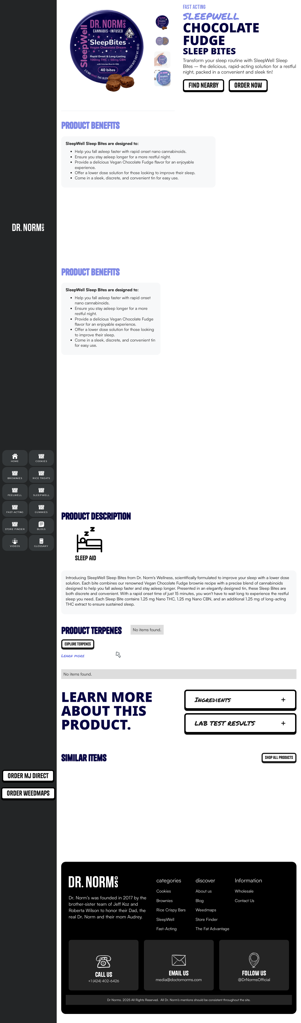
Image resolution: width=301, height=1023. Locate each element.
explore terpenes (78, 644)
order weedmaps (28, 793)
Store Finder (207, 919)
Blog (200, 900)
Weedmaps (206, 909)
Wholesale (244, 890)
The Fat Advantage (212, 928)
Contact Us (244, 900)
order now (248, 85)
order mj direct (28, 775)
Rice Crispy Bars (171, 909)
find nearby (203, 85)
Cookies (163, 890)
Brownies (164, 900)
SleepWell (165, 919)
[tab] (162, 22)
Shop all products (279, 757)
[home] (28, 227)
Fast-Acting (166, 928)
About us (204, 890)
